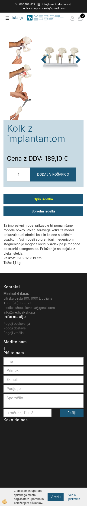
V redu (56, 497)
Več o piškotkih (74, 497)
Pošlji (72, 413)
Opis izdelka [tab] (43, 199)
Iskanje (17, 18)
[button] (78, 60)
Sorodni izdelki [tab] (43, 211)
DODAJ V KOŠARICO (53, 174)
